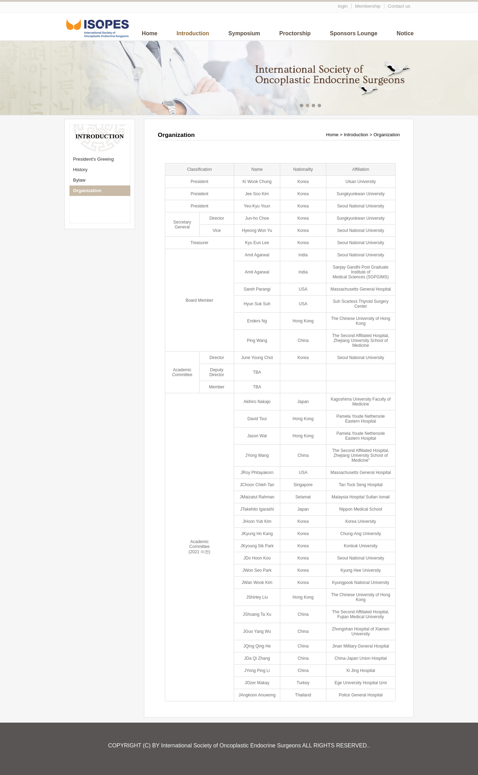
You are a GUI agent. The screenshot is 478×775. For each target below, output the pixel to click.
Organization (87, 190)
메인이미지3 (314, 106)
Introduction (192, 33)
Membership (368, 6)
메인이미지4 (320, 106)
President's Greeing (93, 159)
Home (149, 33)
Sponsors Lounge (353, 33)
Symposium (244, 33)
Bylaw (79, 180)
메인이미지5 (326, 106)
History (80, 169)
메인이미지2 (308, 106)
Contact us (399, 6)
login (343, 6)
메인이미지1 (302, 106)
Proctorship (295, 33)
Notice (405, 33)
